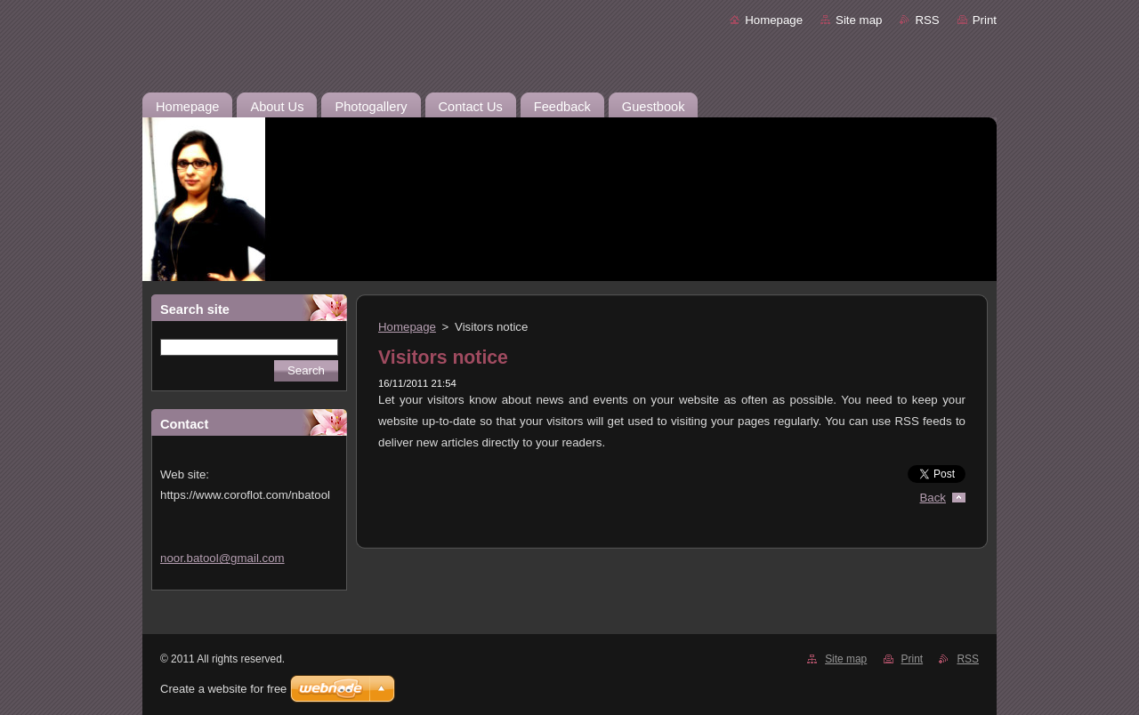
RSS (927, 20)
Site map (859, 20)
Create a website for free (223, 688)
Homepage (774, 20)
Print (985, 20)
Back (933, 497)
